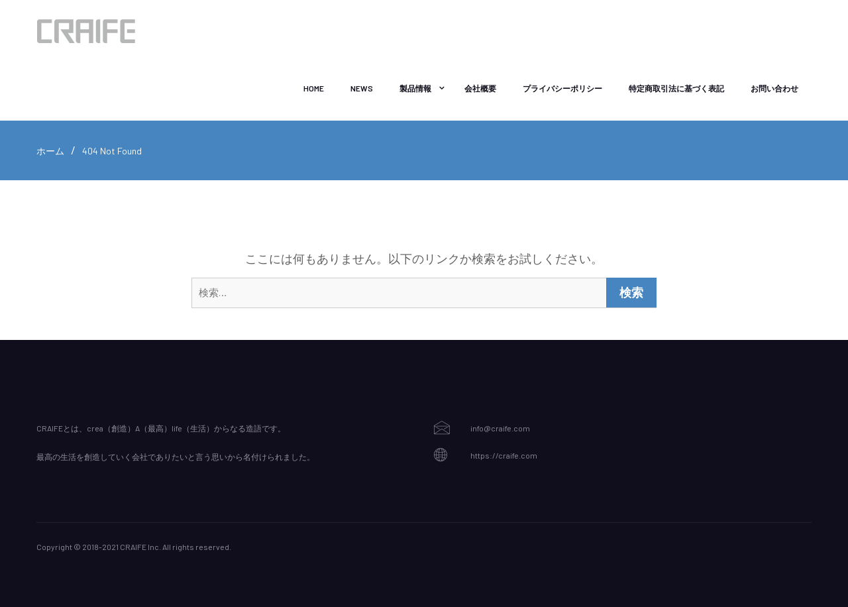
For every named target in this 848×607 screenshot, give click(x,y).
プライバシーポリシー (562, 88)
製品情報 (415, 88)
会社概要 (480, 88)
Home (313, 88)
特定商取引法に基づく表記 (676, 88)
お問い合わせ (774, 88)
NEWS (361, 88)
